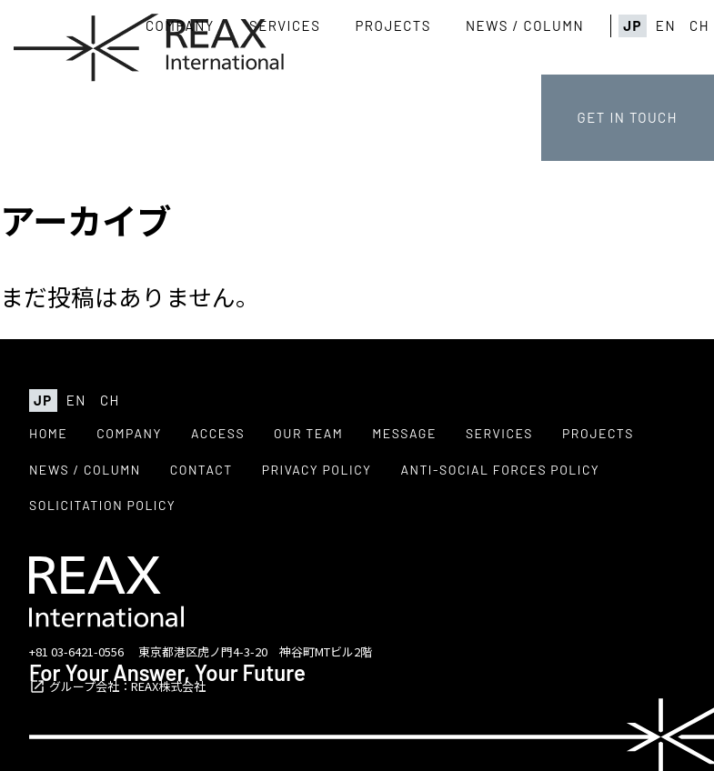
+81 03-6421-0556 (76, 651)
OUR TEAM (308, 433)
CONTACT (201, 469)
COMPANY (180, 25)
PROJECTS (393, 25)
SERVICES (285, 25)
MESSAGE (404, 433)
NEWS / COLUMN (525, 25)
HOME (48, 433)
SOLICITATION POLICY (102, 505)
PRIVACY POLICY (317, 469)
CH (699, 25)
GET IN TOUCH (628, 117)
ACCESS (218, 433)
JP (632, 25)
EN (666, 25)
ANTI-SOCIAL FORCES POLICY (499, 469)
